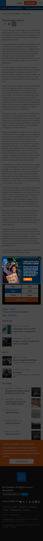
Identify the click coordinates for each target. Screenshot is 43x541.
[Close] (39, 258)
